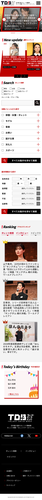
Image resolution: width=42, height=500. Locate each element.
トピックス (11, 456)
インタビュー (30, 451)
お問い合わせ (10, 476)
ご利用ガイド (27, 471)
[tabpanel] (21, 19)
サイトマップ (10, 485)
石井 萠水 (12, 387)
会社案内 (9, 471)
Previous (4, 19)
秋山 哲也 (12, 379)
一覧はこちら (13, 394)
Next (39, 19)
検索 (37, 103)
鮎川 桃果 (12, 383)
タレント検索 (11, 451)
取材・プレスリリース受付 (31, 476)
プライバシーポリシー (13, 480)
